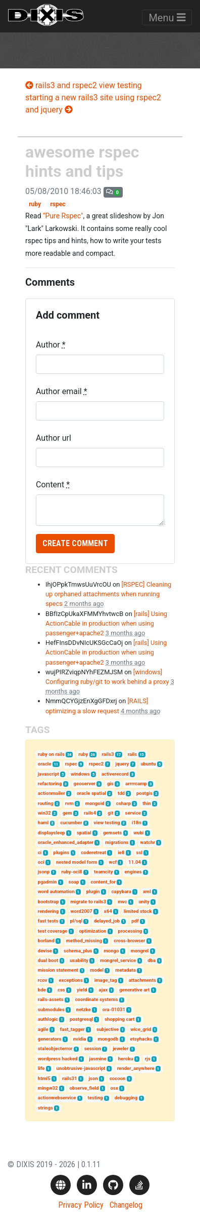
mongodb (108, 1039)
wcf (113, 862)
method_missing (84, 940)
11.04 (134, 862)
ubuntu (148, 763)
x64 (108, 911)
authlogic (48, 1019)
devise (45, 950)
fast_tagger (72, 1029)
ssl (139, 852)
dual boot (48, 960)
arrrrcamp (136, 783)
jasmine (98, 1058)
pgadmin (47, 882)
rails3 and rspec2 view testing (83, 85)
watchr (147, 842)
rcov (42, 980)
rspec (57, 204)
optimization (92, 931)
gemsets (112, 832)
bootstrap (48, 901)
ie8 (121, 852)
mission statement (58, 970)
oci (41, 862)
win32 (44, 813)
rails (132, 754)
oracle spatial (91, 793)
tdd (121, 793)
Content (53, 484)
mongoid (95, 803)
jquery (122, 763)
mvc (122, 901)
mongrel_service (118, 960)
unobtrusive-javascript (81, 1068)
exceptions (71, 980)
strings (45, 1107)
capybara (121, 891)
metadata (125, 970)
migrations (116, 842)
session (92, 1048)
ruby (35, 204)
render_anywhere (136, 1068)
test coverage (52, 931)
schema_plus (78, 950)
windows (80, 774)
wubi (138, 832)
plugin (93, 891)
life (41, 1068)
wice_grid (140, 1029)
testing (95, 1097)
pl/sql (76, 921)
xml (147, 891)
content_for (103, 882)
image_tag (105, 980)
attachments (142, 980)
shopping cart (119, 1019)
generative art (134, 989)
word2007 (81, 911)
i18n (136, 822)
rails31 (69, 1078)
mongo (111, 950)
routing (46, 803)
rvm (69, 803)
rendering (48, 911)
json (93, 1078)
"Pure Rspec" (63, 216)
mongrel (140, 950)
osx (114, 1088)
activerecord (115, 774)
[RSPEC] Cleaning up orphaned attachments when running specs (108, 594)
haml (43, 822)
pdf (134, 921)
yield (82, 989)
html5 (44, 1078)
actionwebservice (57, 1097)
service (133, 813)
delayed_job (107, 921)
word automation (56, 891)
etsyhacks (141, 1039)
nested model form (76, 862)
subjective (107, 1029)
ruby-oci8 (72, 871)
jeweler (120, 1048)
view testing (107, 822)
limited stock (138, 911)
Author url (53, 438)
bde (42, 989)
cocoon (118, 1078)
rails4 (90, 813)
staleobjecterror (55, 1048)
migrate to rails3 (88, 901)
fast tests (48, 921)
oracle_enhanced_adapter (65, 842)
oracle (45, 763)
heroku (125, 1058)
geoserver (84, 783)
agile (43, 1029)
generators (50, 1039)
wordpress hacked (58, 1058)
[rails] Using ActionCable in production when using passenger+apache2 (106, 623)
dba (151, 960)
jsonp (44, 871)
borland (46, 940)
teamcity (103, 871)
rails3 (108, 754)
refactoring (50, 783)
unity (143, 901)
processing (130, 931)
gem (67, 813)
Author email (61, 391)
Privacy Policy (81, 1205)
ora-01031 (114, 1009)
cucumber (71, 822)
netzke (83, 1009)
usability (79, 960)
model (97, 970)
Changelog (126, 1205)
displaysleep (51, 832)
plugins (61, 852)
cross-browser (129, 940)
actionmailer (51, 793)
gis (110, 783)
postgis (144, 793)
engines (133, 871)
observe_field (84, 1088)
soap (74, 882)
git (110, 813)
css (61, 989)
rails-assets (51, 999)
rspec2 (96, 763)
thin (146, 803)
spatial (84, 832)
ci (40, 852)
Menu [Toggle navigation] (166, 18)
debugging (126, 1097)
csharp (123, 803)
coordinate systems (96, 999)
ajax (103, 989)
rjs (148, 1058)
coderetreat (93, 852)
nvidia (79, 1039)
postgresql (81, 1019)
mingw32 (48, 1088)
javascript (48, 774)
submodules (51, 1009)
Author (51, 345)
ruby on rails (51, 754)
